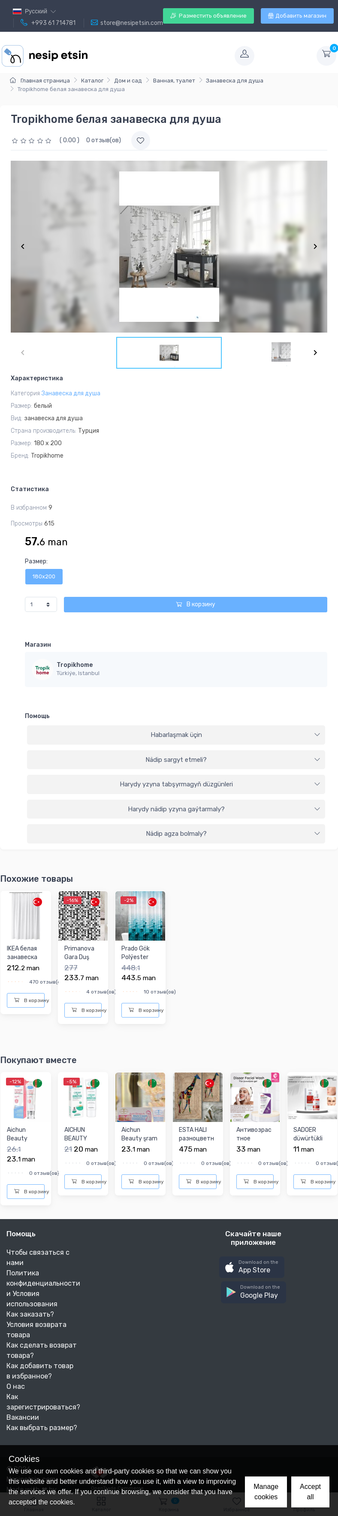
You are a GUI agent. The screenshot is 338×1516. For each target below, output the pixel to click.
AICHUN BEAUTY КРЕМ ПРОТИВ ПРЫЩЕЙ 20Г (77, 1151)
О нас (15, 1386)
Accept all (310, 1492)
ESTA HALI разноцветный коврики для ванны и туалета (196, 1146)
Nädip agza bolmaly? (233, 833)
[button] (251, 1267)
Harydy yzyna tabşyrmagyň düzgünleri (220, 784)
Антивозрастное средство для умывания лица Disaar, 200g (254, 1155)
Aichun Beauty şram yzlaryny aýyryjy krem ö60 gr (139, 1146)
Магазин (38, 644)
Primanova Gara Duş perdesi (79, 957)
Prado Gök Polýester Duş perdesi (137, 957)
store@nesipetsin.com (127, 23)
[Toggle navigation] (160, 55)
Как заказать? (30, 1314)
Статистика (30, 489)
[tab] (176, 735)
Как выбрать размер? (41, 1428)
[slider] (32, 140)
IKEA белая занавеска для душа (22, 957)
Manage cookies (266, 1492)
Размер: (36, 561)
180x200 (44, 576)
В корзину (195, 604)
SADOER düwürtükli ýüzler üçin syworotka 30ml (308, 1146)
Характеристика (37, 378)
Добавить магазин (297, 15)
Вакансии (22, 1417)
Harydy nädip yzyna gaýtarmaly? (224, 809)
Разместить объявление (208, 15)
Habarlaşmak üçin (236, 735)
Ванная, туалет (174, 80)
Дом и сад (128, 80)
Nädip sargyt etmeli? (232, 760)
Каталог (92, 80)
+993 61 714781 (48, 23)
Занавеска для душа (234, 80)
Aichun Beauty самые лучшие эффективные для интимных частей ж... (23, 1159)
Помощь (37, 716)
